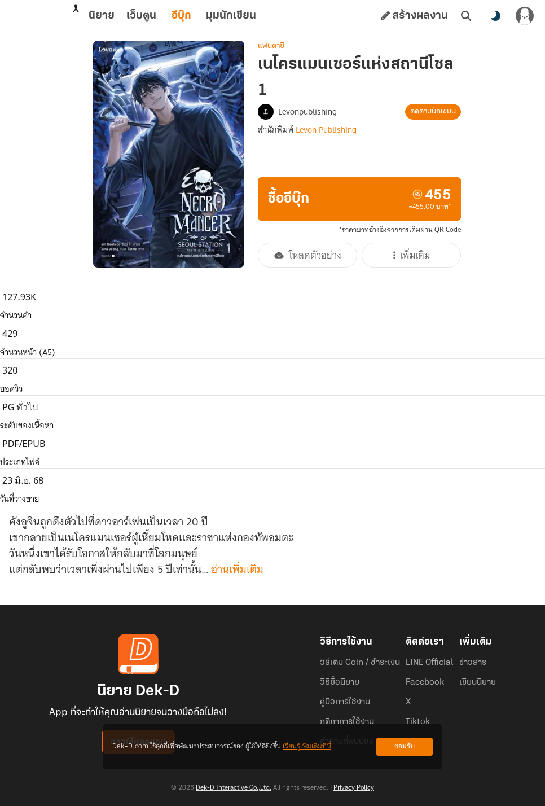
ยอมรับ (404, 746)
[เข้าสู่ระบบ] (524, 16)
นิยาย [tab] (52, 15)
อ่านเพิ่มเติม (237, 569)
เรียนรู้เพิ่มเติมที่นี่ (307, 746)
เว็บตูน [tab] (92, 15)
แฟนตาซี (271, 46)
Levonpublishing (307, 111)
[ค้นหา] (466, 16)
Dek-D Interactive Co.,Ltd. (233, 788)
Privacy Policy (353, 788)
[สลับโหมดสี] (495, 16)
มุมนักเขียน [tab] (181, 15)
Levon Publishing (326, 129)
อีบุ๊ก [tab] (132, 15)
